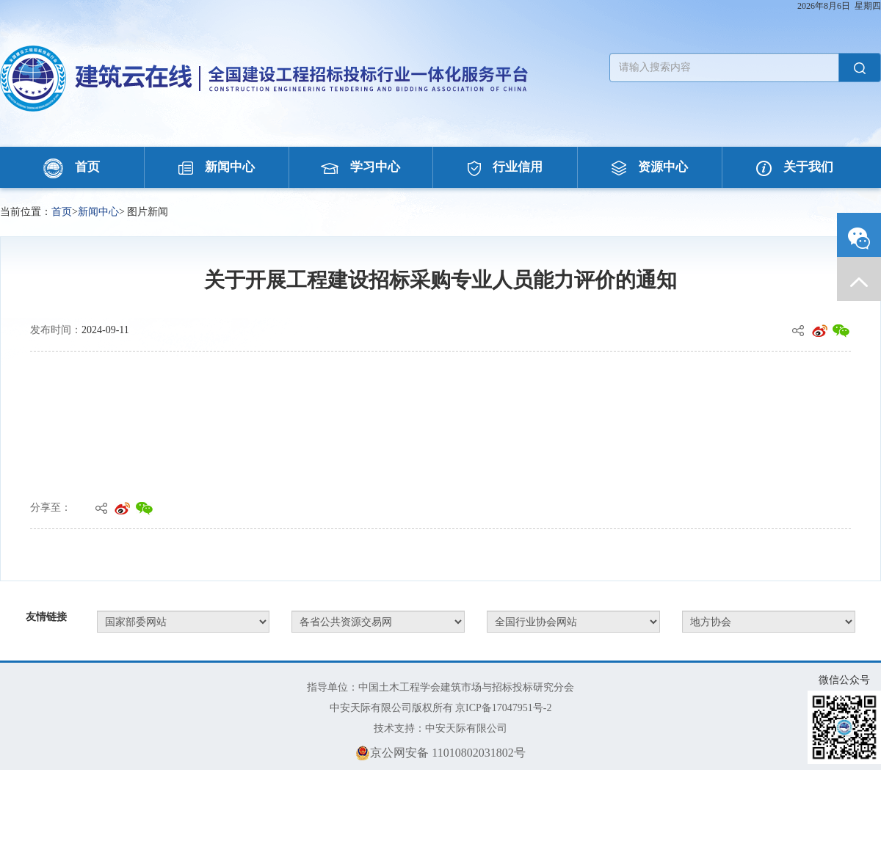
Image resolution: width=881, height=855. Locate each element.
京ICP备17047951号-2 (503, 707)
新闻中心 (216, 167)
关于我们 (794, 167)
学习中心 (360, 167)
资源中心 (650, 167)
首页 (71, 167)
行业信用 (505, 167)
